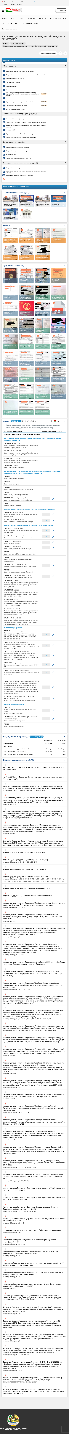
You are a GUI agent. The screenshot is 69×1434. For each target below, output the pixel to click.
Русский (12, 4)
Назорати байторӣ (11, 86)
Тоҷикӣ (6, 4)
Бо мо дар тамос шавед (58, 18)
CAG (10, 23)
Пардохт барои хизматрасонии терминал (18, 167)
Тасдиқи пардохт (11, 154)
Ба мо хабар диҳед (48, 53)
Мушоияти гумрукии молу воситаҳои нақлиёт (20, 101)
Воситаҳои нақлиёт (18, 43)
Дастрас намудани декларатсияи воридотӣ (18, 158)
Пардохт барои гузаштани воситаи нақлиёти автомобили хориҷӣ (25, 74)
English (19, 4)
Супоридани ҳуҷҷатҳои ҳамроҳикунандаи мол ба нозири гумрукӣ (26, 122)
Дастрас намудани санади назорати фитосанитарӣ (21, 137)
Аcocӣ (4, 18)
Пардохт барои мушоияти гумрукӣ (16, 105)
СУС (3, 23)
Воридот (6, 43)
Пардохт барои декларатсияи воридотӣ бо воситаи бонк (22, 150)
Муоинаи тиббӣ (10, 130)
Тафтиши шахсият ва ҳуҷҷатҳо (15, 109)
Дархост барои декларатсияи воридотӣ (17, 147)
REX (16, 23)
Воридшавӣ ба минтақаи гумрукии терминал (19, 118)
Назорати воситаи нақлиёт (14, 98)
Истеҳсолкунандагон (9, 29)
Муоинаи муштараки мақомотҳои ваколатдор (19, 133)
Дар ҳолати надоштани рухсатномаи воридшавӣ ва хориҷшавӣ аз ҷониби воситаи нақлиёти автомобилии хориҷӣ (22, 94)
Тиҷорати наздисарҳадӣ (31, 23)
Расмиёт (13, 18)
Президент (42, 18)
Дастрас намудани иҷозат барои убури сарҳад (19, 71)
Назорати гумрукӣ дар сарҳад (15, 78)
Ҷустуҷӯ (61, 10)
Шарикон (31, 18)
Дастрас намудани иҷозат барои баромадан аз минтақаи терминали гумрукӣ (26, 171)
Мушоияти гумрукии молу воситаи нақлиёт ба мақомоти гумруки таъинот (26, 126)
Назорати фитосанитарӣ (13, 82)
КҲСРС (22, 18)
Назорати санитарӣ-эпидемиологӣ (16, 89)
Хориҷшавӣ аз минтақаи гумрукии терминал (19, 175)
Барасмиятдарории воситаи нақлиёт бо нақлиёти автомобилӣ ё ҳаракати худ (30, 46)
